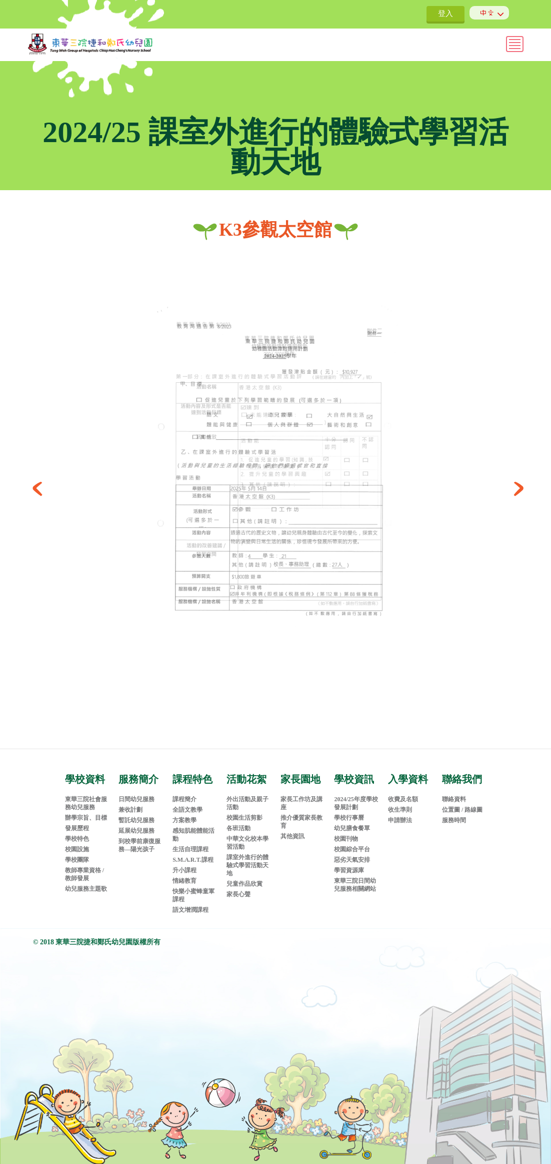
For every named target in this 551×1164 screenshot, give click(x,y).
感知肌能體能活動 (193, 827)
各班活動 (238, 821)
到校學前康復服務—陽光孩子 (139, 838)
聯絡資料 (454, 792)
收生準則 (400, 802)
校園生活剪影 (244, 810)
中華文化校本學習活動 (247, 835)
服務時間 (454, 813)
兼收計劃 (130, 802)
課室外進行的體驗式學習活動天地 (247, 858)
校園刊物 (346, 831)
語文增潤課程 (190, 902)
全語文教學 (187, 802)
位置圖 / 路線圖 (462, 802)
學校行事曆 (349, 810)
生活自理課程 (190, 842)
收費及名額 (403, 792)
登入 (445, 14)
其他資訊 (292, 829)
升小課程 (184, 863)
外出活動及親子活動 (247, 796)
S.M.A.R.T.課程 (192, 852)
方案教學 (184, 813)
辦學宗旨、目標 (86, 810)
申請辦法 (400, 813)
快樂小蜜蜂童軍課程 (193, 888)
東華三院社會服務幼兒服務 (86, 796)
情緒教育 (184, 873)
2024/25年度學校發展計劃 (356, 796)
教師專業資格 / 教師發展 (84, 867)
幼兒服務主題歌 (86, 881)
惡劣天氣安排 (352, 852)
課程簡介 (184, 792)
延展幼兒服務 (136, 823)
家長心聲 (238, 887)
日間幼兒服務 (136, 792)
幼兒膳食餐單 (352, 821)
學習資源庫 (349, 863)
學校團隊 (77, 852)
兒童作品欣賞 (244, 876)
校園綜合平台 (352, 842)
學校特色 (77, 831)
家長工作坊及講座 (301, 796)
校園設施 (77, 842)
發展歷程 (77, 821)
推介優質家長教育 (301, 814)
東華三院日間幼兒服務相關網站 (355, 877)
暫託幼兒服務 (136, 813)
